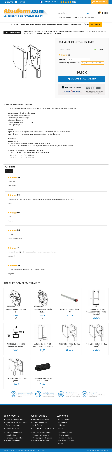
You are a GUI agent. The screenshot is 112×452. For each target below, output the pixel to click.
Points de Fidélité (66, 438)
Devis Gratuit (37, 425)
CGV (61, 429)
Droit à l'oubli (64, 435)
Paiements (64, 422)
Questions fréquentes (41, 420)
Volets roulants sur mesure (15, 420)
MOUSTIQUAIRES (63, 24)
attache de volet (77, 17)
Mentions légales (66, 432)
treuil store (67, 17)
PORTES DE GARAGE (33, 24)
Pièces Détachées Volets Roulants (71, 31)
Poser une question (40, 422)
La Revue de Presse (67, 441)
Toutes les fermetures (31, 31)
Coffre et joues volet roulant (49, 33)
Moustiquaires (11, 435)
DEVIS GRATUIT (95, 24)
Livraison (63, 425)
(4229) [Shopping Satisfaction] (74, 2)
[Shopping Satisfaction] (64, 2)
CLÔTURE (85, 24)
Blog (61, 443)
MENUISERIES (76, 24)
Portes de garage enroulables (16, 422)
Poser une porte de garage (42, 438)
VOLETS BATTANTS (49, 24)
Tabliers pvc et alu (12, 429)
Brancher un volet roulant (42, 432)
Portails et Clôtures (13, 441)
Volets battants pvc (13, 425)
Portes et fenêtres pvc (14, 432)
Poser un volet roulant (41, 435)
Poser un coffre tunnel (41, 441)
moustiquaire (89, 17)
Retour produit (65, 420)
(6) (69, 55)
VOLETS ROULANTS (18, 24)
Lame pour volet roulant (14, 438)
